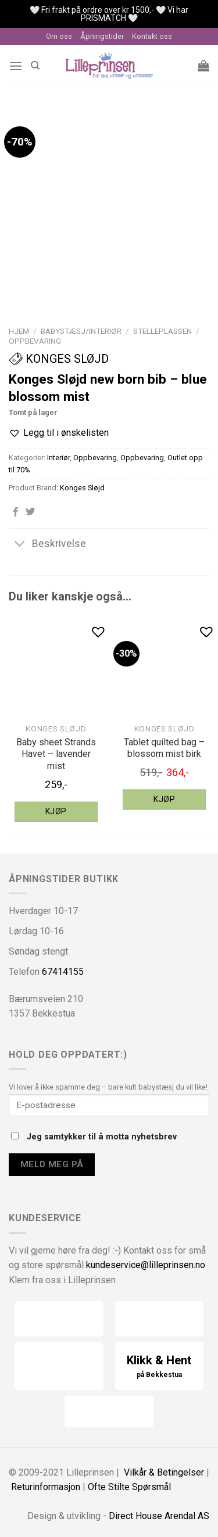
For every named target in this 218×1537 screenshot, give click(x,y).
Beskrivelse (47, 544)
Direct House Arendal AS (159, 1515)
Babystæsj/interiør (81, 331)
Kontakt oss (152, 36)
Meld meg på (52, 1164)
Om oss (59, 36)
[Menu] (16, 66)
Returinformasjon (45, 1486)
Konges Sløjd (59, 359)
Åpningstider (102, 36)
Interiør (58, 457)
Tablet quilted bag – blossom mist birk (164, 748)
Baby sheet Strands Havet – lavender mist (56, 754)
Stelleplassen (162, 331)
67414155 (63, 971)
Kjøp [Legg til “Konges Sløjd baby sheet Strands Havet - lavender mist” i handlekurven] (56, 811)
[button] (59, 432)
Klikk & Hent (159, 1367)
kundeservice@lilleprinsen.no (145, 1264)
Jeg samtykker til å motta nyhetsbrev (94, 1137)
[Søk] (35, 65)
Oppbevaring (35, 340)
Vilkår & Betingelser (164, 1472)
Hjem (19, 331)
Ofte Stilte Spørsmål (129, 1486)
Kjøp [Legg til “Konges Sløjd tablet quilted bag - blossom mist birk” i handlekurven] (164, 799)
